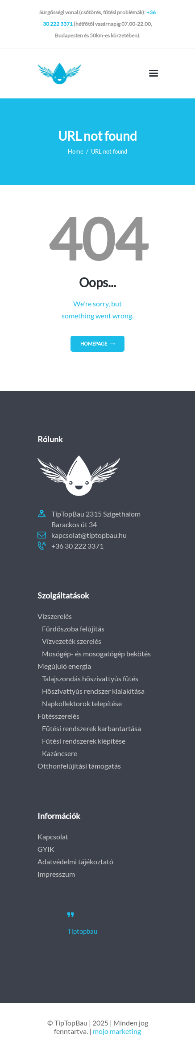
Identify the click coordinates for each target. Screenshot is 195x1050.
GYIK (45, 849)
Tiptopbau (82, 931)
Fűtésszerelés (58, 716)
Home (75, 151)
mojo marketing (117, 1031)
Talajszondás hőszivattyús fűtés (90, 678)
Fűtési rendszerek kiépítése (83, 741)
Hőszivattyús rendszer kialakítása (93, 691)
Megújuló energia (64, 666)
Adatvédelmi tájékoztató (75, 861)
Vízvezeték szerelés (71, 641)
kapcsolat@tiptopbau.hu (89, 535)
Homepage (93, 343)
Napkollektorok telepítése (82, 703)
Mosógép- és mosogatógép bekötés (96, 653)
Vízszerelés (54, 616)
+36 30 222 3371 (77, 545)
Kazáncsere (59, 753)
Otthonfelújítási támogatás (79, 765)
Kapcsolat (52, 836)
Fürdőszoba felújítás (73, 628)
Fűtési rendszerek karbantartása (91, 728)
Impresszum (56, 874)
